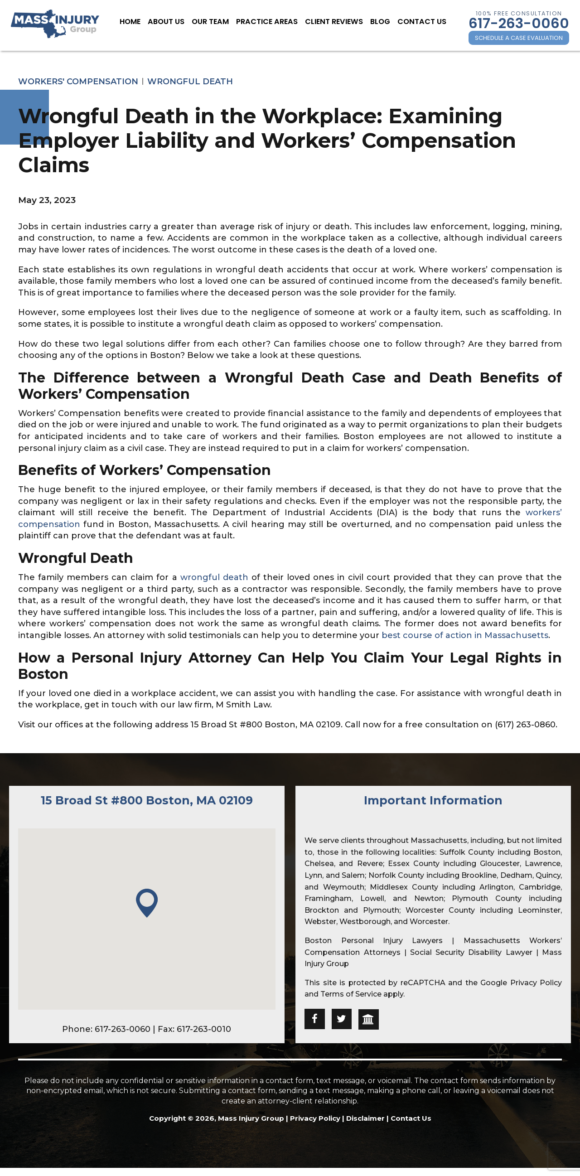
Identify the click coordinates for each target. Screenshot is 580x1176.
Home (146, 21)
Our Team (219, 21)
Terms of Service (351, 994)
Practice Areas (270, 21)
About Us (179, 21)
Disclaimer (365, 1118)
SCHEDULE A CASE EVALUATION (519, 38)
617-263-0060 (519, 23)
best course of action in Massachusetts (465, 635)
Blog (371, 21)
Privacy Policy (536, 982)
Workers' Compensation (78, 82)
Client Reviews (329, 21)
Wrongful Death (190, 82)
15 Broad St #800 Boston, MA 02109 (147, 800)
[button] (146, 904)
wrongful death (214, 577)
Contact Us (408, 21)
